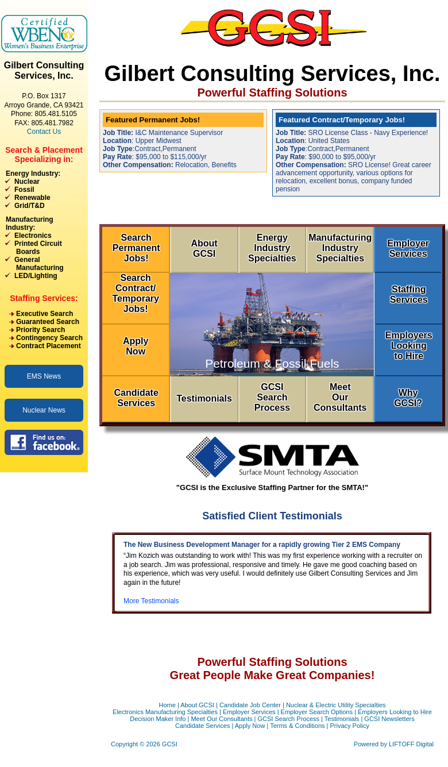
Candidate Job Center (250, 705)
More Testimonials (151, 601)
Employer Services (249, 711)
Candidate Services (202, 725)
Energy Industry (32, 173)
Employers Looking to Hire (395, 711)
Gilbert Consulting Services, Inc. (44, 70)
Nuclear (27, 182)
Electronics (33, 236)
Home (167, 705)
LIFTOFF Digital (411, 744)
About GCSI (197, 705)
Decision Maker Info (158, 718)
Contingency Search (49, 338)
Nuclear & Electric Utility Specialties (336, 705)
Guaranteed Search (47, 322)
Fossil (24, 190)
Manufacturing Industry (29, 223)
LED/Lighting (35, 276)
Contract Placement (48, 346)
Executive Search (44, 314)
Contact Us (44, 132)
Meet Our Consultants (221, 718)
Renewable (32, 198)
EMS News (44, 376)
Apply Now (250, 725)
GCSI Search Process (288, 718)
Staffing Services (42, 298)
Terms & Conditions (297, 725)
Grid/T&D (29, 206)
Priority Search (40, 330)
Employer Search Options (317, 711)
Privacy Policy (349, 725)
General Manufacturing (34, 264)
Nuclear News (43, 410)
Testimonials (342, 718)
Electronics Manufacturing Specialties (165, 711)
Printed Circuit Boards (33, 248)
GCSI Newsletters (389, 718)
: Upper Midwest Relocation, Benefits (183, 141)
